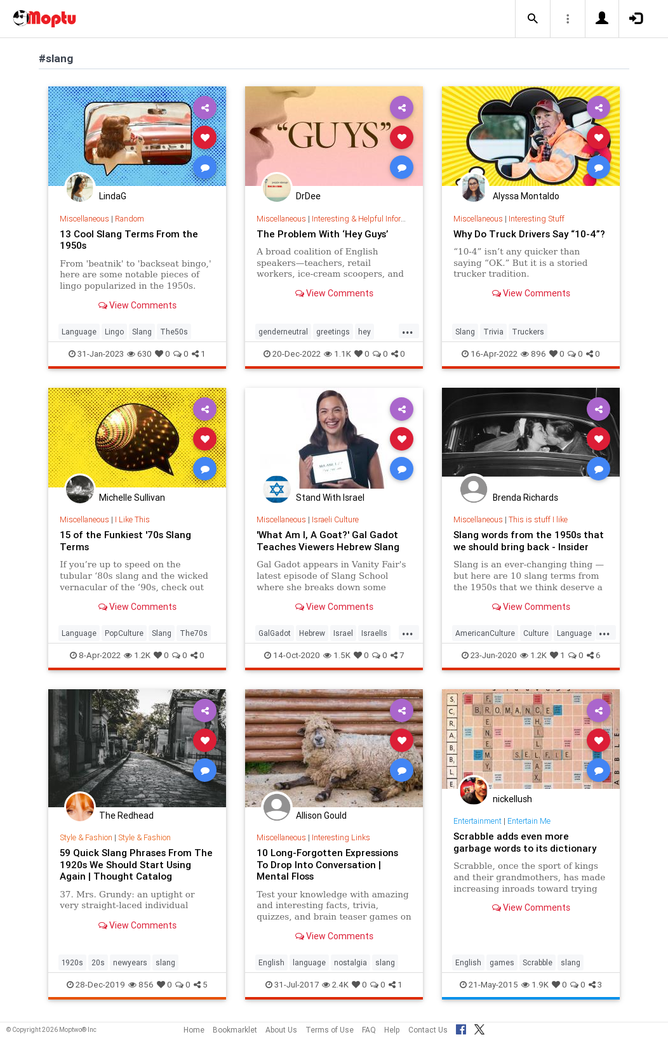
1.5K (337, 655)
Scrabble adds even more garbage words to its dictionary (525, 842)
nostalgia (350, 962)
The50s (174, 331)
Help (392, 1029)
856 (141, 984)
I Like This (132, 519)
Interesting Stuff (536, 218)
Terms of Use (329, 1029)
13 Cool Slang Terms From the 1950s (129, 239)
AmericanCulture (485, 633)
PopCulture (124, 633)
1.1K (337, 353)
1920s (72, 962)
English (271, 962)
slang (165, 962)
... (407, 331)
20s (98, 962)
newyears (130, 962)
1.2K (137, 655)
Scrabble (537, 962)
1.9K (535, 984)
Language (79, 331)
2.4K (335, 984)
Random (129, 218)
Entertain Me (529, 821)
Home (194, 1029)
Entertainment (477, 821)
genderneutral (283, 331)
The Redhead (126, 815)
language (309, 962)
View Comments (137, 305)
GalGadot (274, 633)
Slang (142, 331)
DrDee (308, 196)
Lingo (114, 331)
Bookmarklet (235, 1029)
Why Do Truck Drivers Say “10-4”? (530, 234)
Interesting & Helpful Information (368, 218)
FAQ (369, 1029)
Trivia (493, 331)
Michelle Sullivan (132, 497)
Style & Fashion (86, 837)
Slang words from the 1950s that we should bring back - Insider (528, 540)
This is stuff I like (538, 519)
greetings (333, 331)
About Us (281, 1029)
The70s (194, 633)
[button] (533, 19)
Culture (536, 633)
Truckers (528, 331)
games (502, 962)
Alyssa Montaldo (526, 196)
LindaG (112, 196)
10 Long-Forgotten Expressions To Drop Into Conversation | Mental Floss (328, 864)
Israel (343, 633)
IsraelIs (374, 633)
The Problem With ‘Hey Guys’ (323, 234)
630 (139, 353)
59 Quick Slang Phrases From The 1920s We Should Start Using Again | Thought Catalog (136, 864)
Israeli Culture (335, 519)
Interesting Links (341, 837)
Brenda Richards (525, 497)
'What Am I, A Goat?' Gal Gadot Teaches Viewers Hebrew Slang (328, 540)
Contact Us (428, 1029)
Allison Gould (321, 815)
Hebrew (312, 633)
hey (364, 331)
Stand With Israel (330, 497)
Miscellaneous (84, 218)
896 (533, 353)
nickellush (512, 799)
